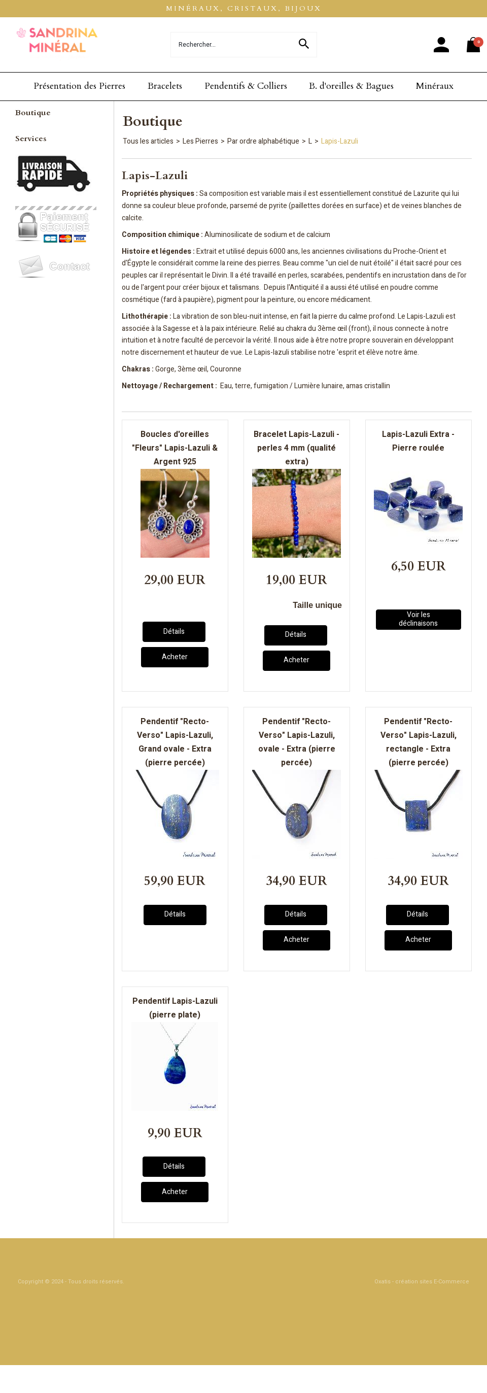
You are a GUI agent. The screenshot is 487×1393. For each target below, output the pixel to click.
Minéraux (435, 86)
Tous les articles (148, 141)
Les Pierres (200, 141)
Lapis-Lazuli (339, 141)
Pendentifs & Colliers (245, 86)
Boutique (33, 112)
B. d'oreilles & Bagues (351, 86)
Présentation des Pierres (79, 86)
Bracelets (165, 86)
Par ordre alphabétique (263, 141)
